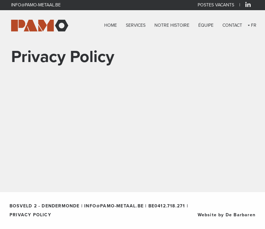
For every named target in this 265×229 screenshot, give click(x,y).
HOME (110, 25)
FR (253, 25)
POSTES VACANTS (216, 5)
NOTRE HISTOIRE (171, 25)
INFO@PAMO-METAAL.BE (36, 5)
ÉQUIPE (206, 25)
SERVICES (136, 25)
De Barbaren (240, 215)
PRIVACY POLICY (30, 215)
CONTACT (232, 25)
